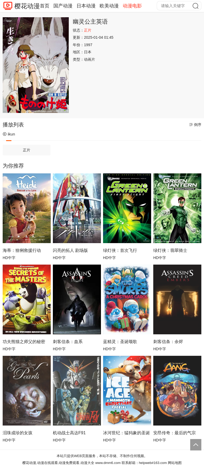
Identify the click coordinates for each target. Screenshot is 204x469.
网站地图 (175, 463)
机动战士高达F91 (69, 433)
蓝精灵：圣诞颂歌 (120, 341)
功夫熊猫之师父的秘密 (24, 341)
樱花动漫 (27, 6)
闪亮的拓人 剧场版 (70, 250)
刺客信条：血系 (68, 341)
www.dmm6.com (108, 463)
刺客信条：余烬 (168, 341)
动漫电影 (132, 5)
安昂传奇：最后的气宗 (174, 433)
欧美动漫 (109, 5)
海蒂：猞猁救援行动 (22, 250)
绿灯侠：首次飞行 (120, 250)
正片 (26, 150)
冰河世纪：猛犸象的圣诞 (126, 433)
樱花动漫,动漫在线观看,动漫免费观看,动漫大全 (58, 463)
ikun (9, 134)
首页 (44, 5)
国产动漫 (63, 5)
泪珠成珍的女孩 (17, 433)
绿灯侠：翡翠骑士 (170, 250)
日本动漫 (86, 5)
